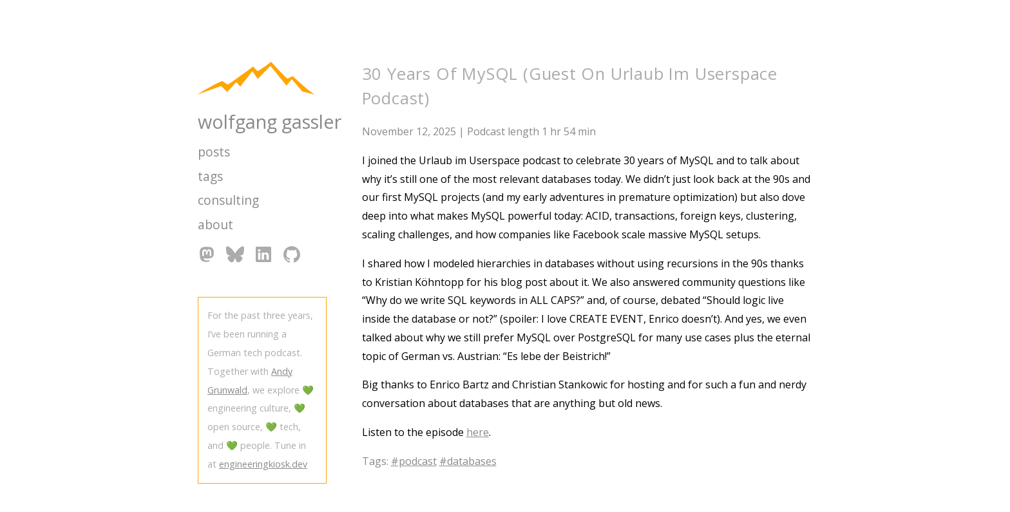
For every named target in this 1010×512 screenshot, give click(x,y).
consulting (228, 200)
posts (214, 151)
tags (210, 176)
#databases (468, 461)
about (215, 224)
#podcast (414, 461)
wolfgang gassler (269, 121)
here (477, 432)
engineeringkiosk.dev (263, 464)
